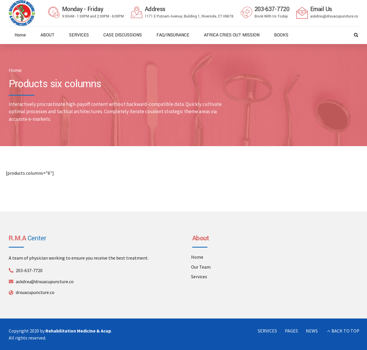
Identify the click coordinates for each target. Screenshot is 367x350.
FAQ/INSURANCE (172, 35)
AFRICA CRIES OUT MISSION (232, 35)
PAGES (291, 331)
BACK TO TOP (345, 331)
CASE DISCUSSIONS (122, 35)
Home (20, 35)
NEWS (312, 331)
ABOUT (47, 35)
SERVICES (79, 35)
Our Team (201, 267)
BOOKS (281, 35)
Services (199, 276)
